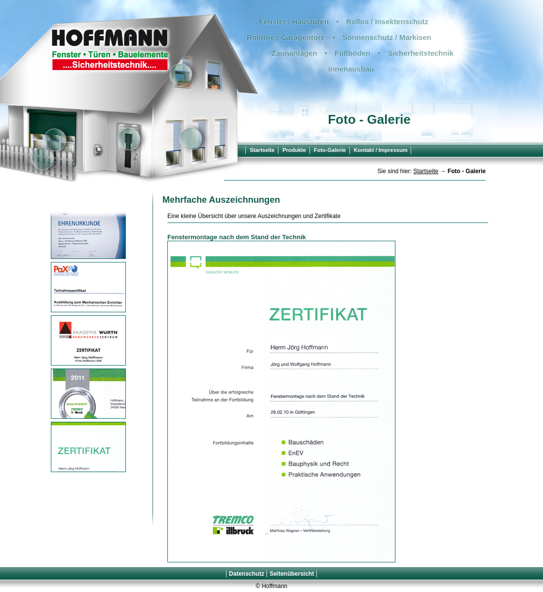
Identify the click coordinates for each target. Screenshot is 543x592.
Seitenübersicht (292, 573)
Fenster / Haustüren (294, 21)
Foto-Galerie (330, 150)
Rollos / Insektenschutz (387, 21)
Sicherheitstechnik (421, 53)
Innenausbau (351, 69)
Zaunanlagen (294, 53)
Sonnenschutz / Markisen (387, 37)
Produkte (294, 150)
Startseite (262, 150)
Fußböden (352, 53)
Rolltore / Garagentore (286, 37)
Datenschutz (246, 573)
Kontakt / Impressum (381, 150)
